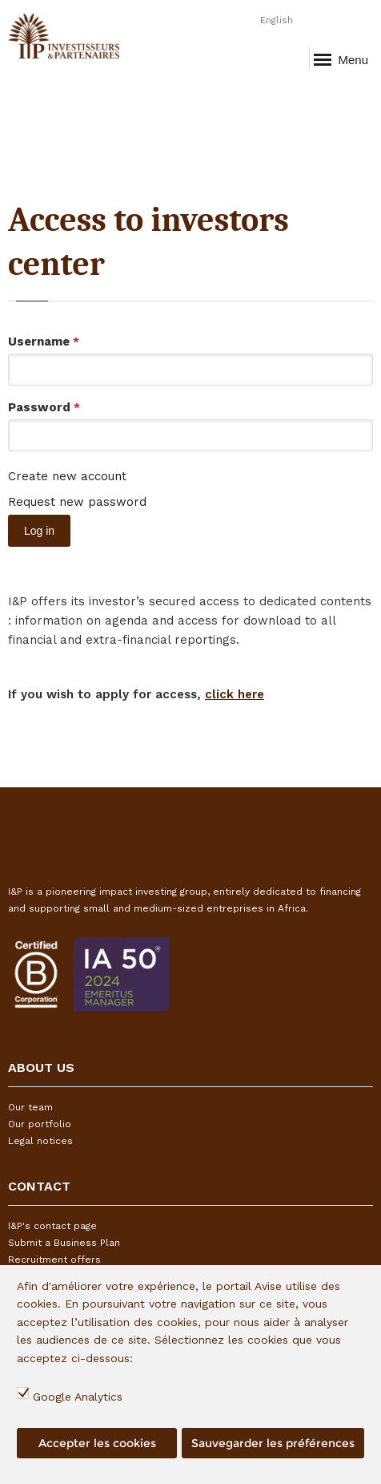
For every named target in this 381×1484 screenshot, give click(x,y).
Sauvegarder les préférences (273, 1443)
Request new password (77, 502)
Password (44, 407)
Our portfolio (39, 1124)
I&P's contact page (52, 1225)
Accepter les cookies (97, 1443)
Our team (30, 1107)
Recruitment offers (54, 1259)
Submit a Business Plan (64, 1242)
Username (43, 341)
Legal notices (40, 1140)
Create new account (67, 476)
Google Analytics (77, 1396)
